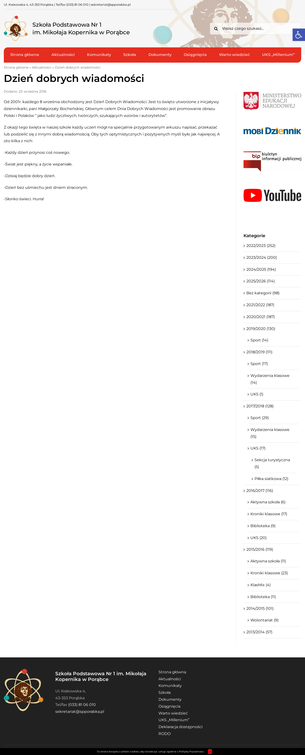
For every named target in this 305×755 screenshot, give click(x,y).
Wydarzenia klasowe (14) (270, 379)
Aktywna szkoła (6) (267, 502)
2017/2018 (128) (260, 406)
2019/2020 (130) (260, 328)
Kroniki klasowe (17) (268, 514)
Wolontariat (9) (264, 620)
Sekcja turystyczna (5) (272, 463)
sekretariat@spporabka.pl (111, 4)
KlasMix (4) (260, 585)
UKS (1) (256, 394)
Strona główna (16, 67)
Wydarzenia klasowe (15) (270, 433)
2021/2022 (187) (260, 305)
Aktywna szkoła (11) (268, 561)
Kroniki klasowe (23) (269, 573)
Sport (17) (259, 363)
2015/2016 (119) (259, 549)
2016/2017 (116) (259, 490)
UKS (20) (258, 537)
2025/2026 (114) (260, 281)
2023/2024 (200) (261, 257)
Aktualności (41, 67)
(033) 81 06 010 (77, 4)
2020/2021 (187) (260, 317)
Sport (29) (259, 417)
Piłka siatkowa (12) (271, 478)
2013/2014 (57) (259, 632)
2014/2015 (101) (260, 608)
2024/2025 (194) (261, 269)
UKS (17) (257, 448)
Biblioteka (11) (263, 597)
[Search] (216, 29)
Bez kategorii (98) (263, 293)
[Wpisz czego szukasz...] (255, 29)
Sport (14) (259, 340)
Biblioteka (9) (262, 526)
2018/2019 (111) (259, 352)
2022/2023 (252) (260, 245)
